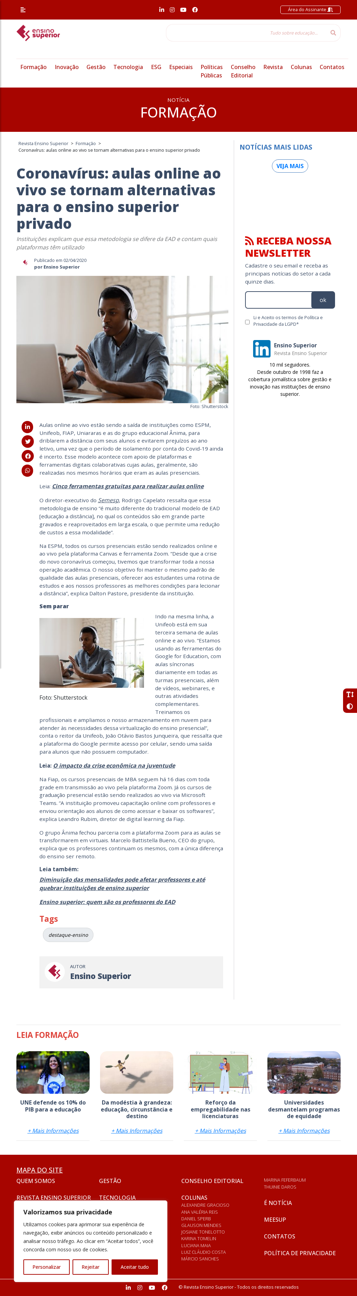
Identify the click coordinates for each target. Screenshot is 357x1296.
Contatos (332, 67)
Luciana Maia (196, 1245)
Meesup (275, 1219)
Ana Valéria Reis (199, 1212)
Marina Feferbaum (285, 1180)
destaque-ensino (68, 935)
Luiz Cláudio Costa (203, 1252)
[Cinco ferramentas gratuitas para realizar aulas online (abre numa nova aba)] (128, 486)
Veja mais (290, 166)
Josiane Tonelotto (203, 1232)
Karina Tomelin (198, 1238)
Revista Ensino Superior (53, 1197)
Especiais (181, 67)
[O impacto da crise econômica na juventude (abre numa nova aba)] (114, 765)
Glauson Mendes (201, 1225)
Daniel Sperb (196, 1218)
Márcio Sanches (200, 1259)
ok (323, 300)
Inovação (67, 67)
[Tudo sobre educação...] (246, 33)
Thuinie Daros (280, 1187)
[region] (90, 1241)
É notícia (278, 1203)
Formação (33, 67)
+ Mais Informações (53, 1131)
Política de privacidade (300, 1253)
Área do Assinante (310, 9)
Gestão (96, 67)
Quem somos (35, 1181)
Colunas (301, 67)
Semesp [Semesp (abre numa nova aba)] (108, 500)
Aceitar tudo (135, 1267)
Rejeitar (90, 1267)
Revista (273, 67)
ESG (156, 67)
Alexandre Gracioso (205, 1205)
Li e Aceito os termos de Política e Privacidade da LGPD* (288, 320)
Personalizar (46, 1267)
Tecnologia (128, 67)
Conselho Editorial (212, 1181)
